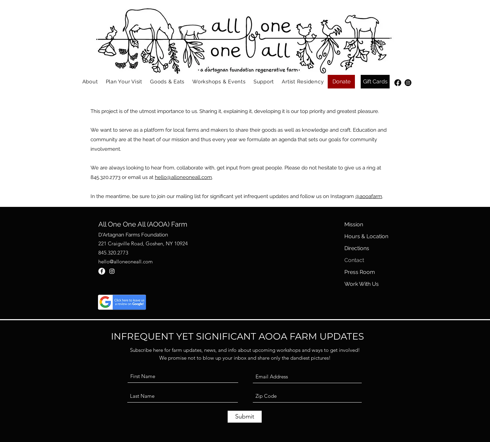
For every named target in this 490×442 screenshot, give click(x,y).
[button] (90, 81)
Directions (356, 248)
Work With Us (361, 284)
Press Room (359, 272)
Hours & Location (366, 236)
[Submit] (245, 417)
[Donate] (341, 81)
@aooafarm (368, 196)
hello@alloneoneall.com (183, 177)
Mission (353, 224)
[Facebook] (397, 82)
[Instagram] (408, 82)
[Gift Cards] (375, 81)
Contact (354, 260)
